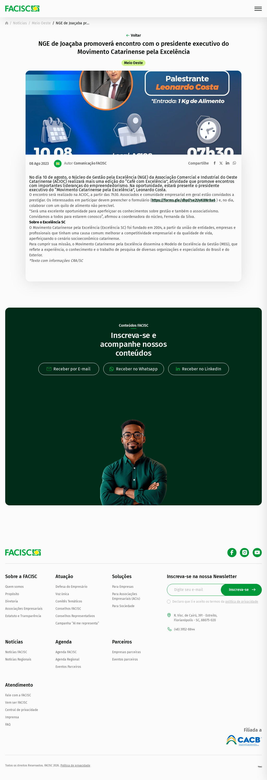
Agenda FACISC (66, 652)
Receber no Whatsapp (133, 368)
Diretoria (11, 601)
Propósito (12, 594)
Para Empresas (123, 587)
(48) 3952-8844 (181, 629)
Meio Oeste (41, 23)
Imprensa (12, 717)
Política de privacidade (75, 765)
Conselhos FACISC (68, 609)
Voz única (62, 594)
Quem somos (14, 587)
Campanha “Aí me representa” (77, 623)
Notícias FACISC (16, 652)
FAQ (7, 724)
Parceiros (122, 642)
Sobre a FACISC (21, 576)
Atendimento (19, 685)
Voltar (133, 35)
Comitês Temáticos (69, 601)
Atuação (64, 576)
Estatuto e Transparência (23, 616)
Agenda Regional (68, 659)
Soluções (122, 576)
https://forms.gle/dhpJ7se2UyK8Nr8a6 (183, 200)
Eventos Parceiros (68, 667)
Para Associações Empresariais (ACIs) (126, 596)
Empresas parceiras (126, 652)
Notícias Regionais (18, 659)
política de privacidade (241, 601)
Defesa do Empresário (71, 587)
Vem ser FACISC (16, 702)
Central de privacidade (21, 710)
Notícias (20, 23)
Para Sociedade (123, 606)
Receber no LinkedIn (198, 368)
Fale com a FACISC (18, 695)
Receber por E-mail (68, 368)
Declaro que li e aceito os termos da (215, 601)
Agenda (64, 642)
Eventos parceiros (125, 659)
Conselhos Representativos (75, 616)
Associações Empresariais (24, 609)
